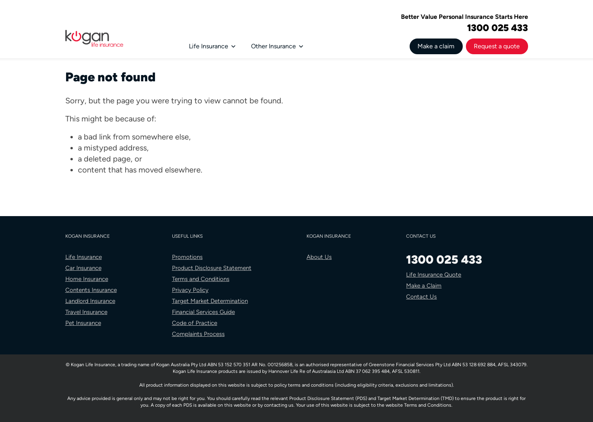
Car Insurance (83, 268)
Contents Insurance (91, 290)
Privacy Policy (190, 290)
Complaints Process (198, 334)
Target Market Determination (210, 301)
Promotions (187, 257)
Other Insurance (277, 46)
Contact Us (421, 296)
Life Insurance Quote (433, 274)
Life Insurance (212, 46)
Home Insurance (86, 279)
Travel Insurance (86, 312)
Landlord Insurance (90, 301)
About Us (319, 257)
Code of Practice (194, 323)
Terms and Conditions (200, 279)
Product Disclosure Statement (211, 268)
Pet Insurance (83, 323)
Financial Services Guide (203, 312)
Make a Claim (424, 285)
